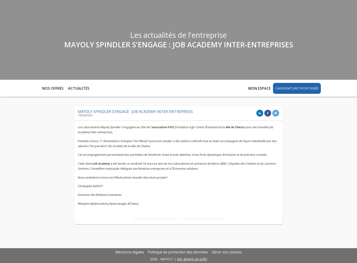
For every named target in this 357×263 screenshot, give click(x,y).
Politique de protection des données (178, 252)
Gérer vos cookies (227, 252)
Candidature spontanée (297, 88)
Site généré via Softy (192, 259)
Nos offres (53, 88)
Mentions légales (129, 252)
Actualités (78, 88)
